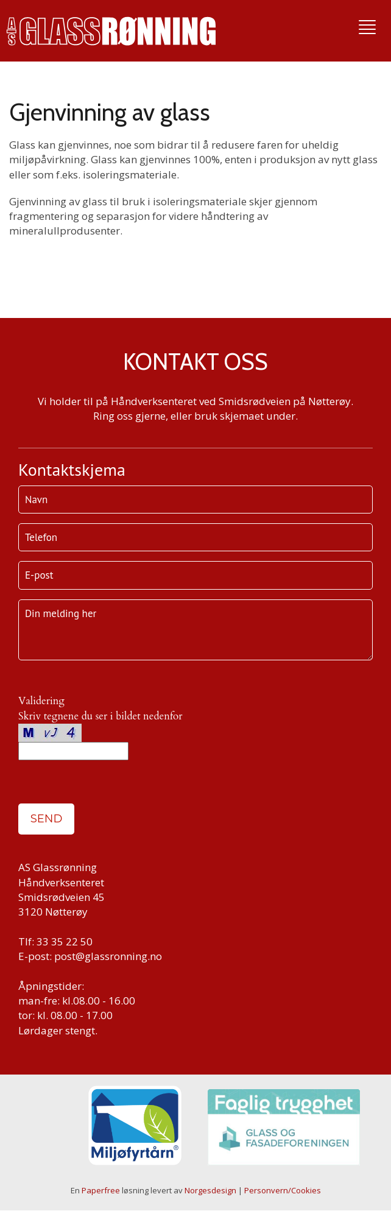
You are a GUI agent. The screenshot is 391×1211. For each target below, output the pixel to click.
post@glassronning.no (108, 956)
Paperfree (101, 1190)
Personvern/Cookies (282, 1190)
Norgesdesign (210, 1190)
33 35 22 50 (65, 941)
